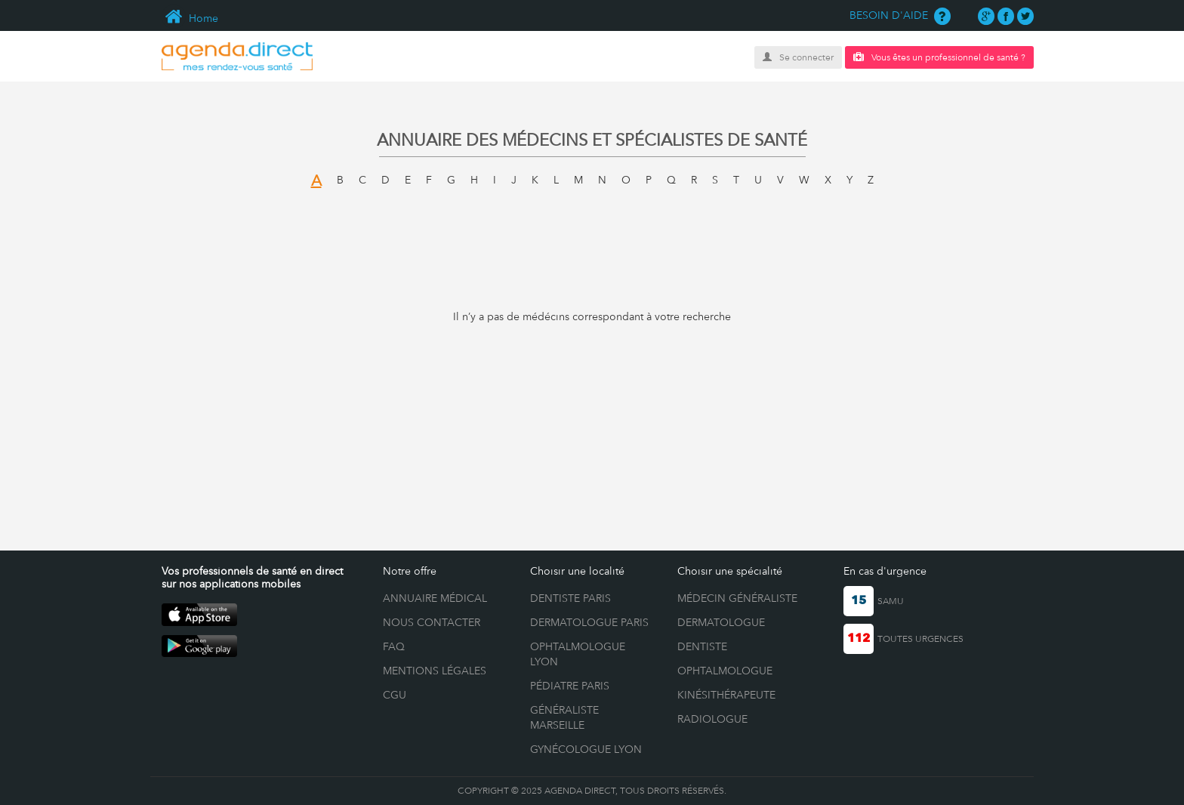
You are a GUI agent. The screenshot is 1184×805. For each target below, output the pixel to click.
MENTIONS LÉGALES (434, 671)
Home (190, 18)
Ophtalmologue (724, 671)
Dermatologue (721, 622)
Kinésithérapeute (726, 695)
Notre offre (409, 571)
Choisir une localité (577, 571)
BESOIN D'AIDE (900, 15)
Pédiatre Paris (569, 686)
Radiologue (712, 719)
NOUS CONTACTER (431, 622)
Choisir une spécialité (729, 571)
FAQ (394, 646)
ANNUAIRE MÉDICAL (435, 598)
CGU (394, 695)
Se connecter (798, 57)
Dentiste (702, 646)
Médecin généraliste (737, 598)
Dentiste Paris (570, 598)
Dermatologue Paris (589, 622)
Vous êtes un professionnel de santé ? (939, 57)
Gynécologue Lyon (586, 749)
